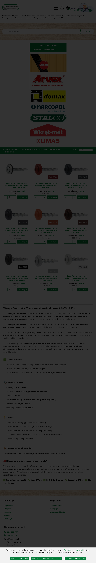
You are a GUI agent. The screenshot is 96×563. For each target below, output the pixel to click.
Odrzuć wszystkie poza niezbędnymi (46, 559)
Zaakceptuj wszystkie (19, 559)
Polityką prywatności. (73, 550)
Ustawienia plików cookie (75, 559)
